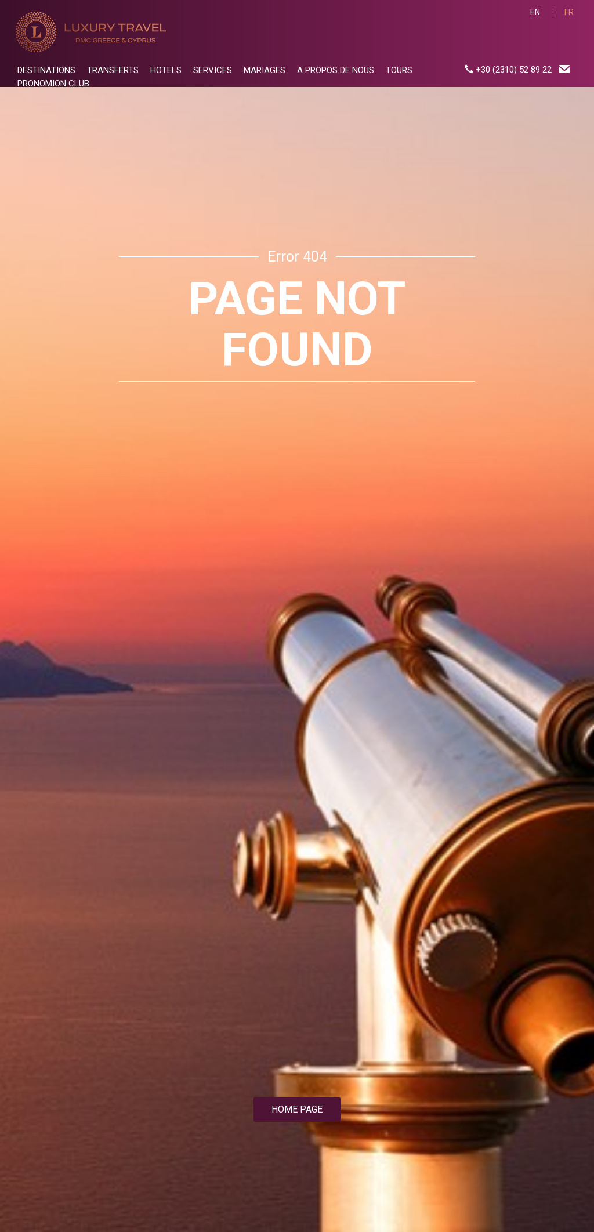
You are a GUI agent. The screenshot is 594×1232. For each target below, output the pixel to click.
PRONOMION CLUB (53, 83)
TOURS (399, 70)
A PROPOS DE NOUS (335, 70)
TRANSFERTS (113, 70)
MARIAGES (264, 70)
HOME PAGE (297, 1109)
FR (569, 12)
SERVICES (212, 70)
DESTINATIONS (46, 70)
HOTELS (166, 70)
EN (535, 12)
